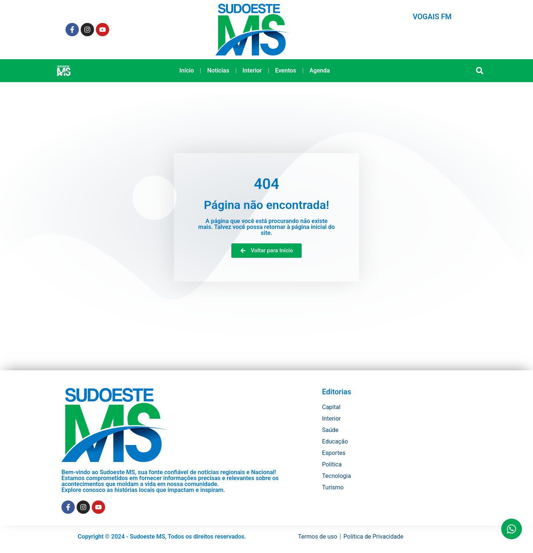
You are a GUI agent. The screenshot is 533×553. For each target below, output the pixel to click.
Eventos (285, 70)
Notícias (218, 70)
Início (186, 70)
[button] (480, 71)
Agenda (319, 70)
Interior (252, 70)
